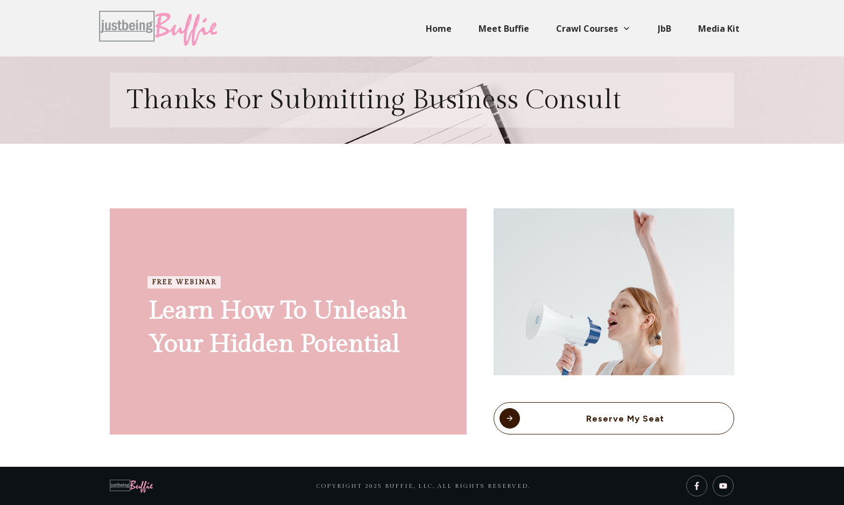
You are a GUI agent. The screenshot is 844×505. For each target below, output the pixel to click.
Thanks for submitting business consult (373, 100)
